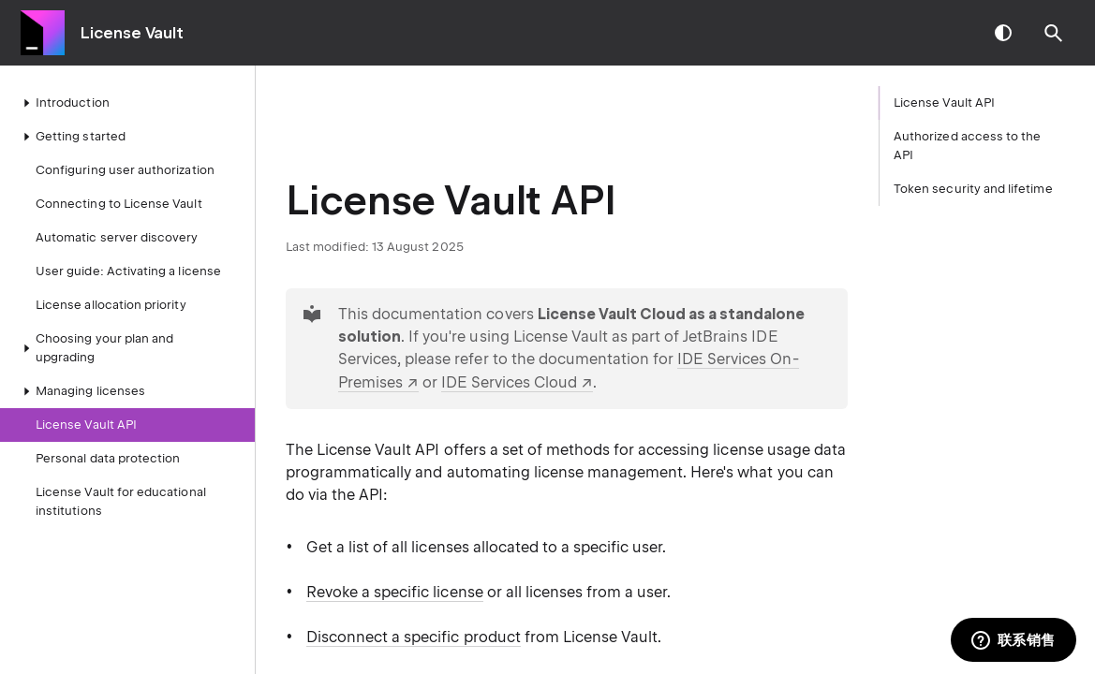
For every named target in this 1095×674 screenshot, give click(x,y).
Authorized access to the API (967, 145)
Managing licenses (81, 391)
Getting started (71, 136)
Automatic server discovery (117, 237)
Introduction (63, 103)
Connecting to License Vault (119, 204)
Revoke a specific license (394, 592)
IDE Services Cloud (509, 382)
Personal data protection (108, 458)
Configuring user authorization (125, 170)
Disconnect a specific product (413, 637)
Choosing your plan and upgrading (95, 347)
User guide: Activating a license (128, 271)
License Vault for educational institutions (121, 501)
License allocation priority (111, 305)
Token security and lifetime (973, 189)
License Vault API (86, 425)
